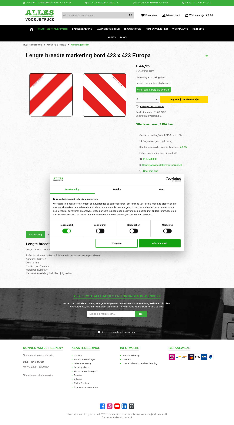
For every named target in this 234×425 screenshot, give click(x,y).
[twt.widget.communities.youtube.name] (117, 406)
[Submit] (141, 314)
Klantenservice (45, 375)
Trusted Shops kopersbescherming (140, 363)
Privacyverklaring (131, 355)
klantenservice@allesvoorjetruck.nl (162, 165)
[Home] (31, 29)
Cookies (127, 359)
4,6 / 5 (183, 147)
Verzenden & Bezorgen (85, 371)
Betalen (78, 375)
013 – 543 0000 (33, 361)
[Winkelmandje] (198, 15)
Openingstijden (81, 367)
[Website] (131, 406)
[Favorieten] (149, 15)
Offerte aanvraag (82, 363)
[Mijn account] (171, 15)
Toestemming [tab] (72, 189)
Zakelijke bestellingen (84, 359)
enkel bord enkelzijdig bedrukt (153, 89)
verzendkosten (113, 414)
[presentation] (117, 324)
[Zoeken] (130, 15)
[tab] (35, 234)
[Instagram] (109, 406)
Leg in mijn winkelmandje (184, 99)
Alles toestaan (159, 243)
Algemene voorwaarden (86, 387)
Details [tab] (117, 189)
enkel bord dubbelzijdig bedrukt (153, 83)
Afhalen (78, 379)
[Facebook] (102, 406)
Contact (78, 355)
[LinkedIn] (124, 406)
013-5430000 (150, 159)
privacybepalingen (119, 332)
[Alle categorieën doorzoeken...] (94, 15)
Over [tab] (161, 189)
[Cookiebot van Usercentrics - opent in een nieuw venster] (168, 179)
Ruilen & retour (81, 383)
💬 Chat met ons (148, 171)
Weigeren (116, 243)
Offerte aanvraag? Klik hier (155, 124)
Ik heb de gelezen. (118, 332)
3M (206, 56)
